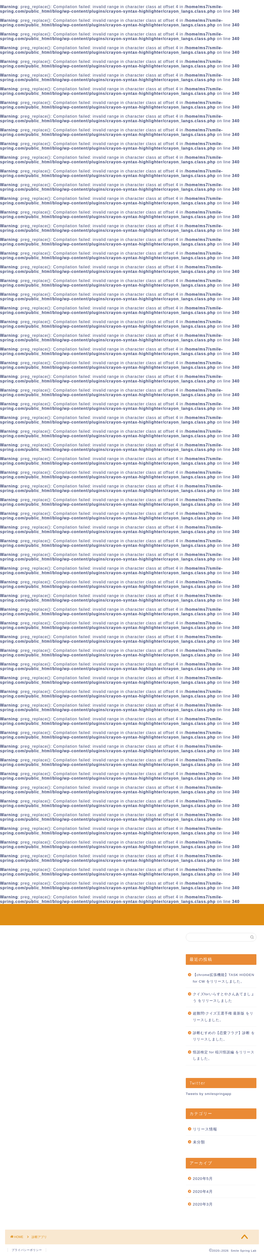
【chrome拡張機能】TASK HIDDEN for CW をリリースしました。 (223, 978)
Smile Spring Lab (22, 914)
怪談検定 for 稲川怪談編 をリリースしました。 (223, 1055)
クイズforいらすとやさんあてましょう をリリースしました (224, 997)
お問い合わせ (243, 912)
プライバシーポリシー (27, 1249)
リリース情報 (205, 1129)
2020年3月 (203, 1204)
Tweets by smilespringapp (208, 1094)
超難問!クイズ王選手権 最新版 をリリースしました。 (223, 1016)
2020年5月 (203, 1178)
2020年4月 (203, 1191)
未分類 (199, 1142)
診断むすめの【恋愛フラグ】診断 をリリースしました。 (224, 1036)
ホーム (217, 912)
